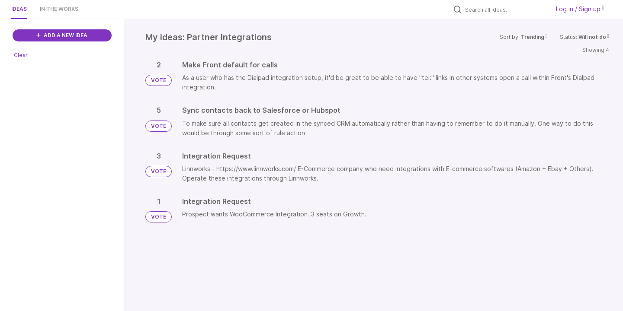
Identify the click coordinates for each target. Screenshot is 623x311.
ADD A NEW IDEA (61, 35)
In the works (59, 9)
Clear (21, 55)
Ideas (19, 9)
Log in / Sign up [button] (580, 9)
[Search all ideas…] (505, 9)
